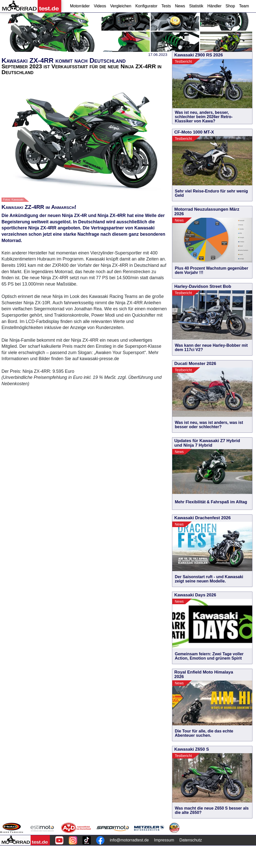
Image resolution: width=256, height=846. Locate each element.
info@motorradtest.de (129, 840)
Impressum (164, 840)
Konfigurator (146, 6)
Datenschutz (190, 840)
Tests (166, 6)
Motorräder (80, 6)
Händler (214, 6)
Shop (230, 6)
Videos (100, 6)
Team (244, 6)
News (180, 6)
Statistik (196, 6)
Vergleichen (120, 6)
